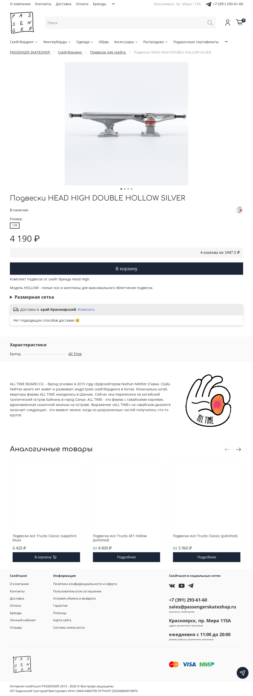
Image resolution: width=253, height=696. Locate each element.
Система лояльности (69, 627)
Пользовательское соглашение (77, 591)
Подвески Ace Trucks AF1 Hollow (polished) (120, 538)
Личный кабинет (23, 620)
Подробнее (126, 557)
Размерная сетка (34, 297)
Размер (16, 219)
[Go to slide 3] (128, 189)
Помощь (60, 613)
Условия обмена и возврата (74, 598)
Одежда (85, 41)
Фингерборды (57, 41)
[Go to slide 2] (125, 189)
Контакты (43, 3)
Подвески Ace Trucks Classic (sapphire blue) (45, 538)
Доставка (63, 3)
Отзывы (16, 627)
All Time (75, 353)
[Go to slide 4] (131, 189)
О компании (20, 3)
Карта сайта (62, 620)
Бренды (99, 3)
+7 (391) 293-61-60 (228, 3)
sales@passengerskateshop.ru (202, 607)
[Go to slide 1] (121, 189)
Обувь (104, 41)
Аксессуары (126, 41)
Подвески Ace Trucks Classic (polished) (205, 535)
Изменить (86, 309)
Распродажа (155, 41)
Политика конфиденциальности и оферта (85, 584)
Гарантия (60, 606)
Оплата (82, 3)
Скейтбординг (24, 41)
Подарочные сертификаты (196, 41)
